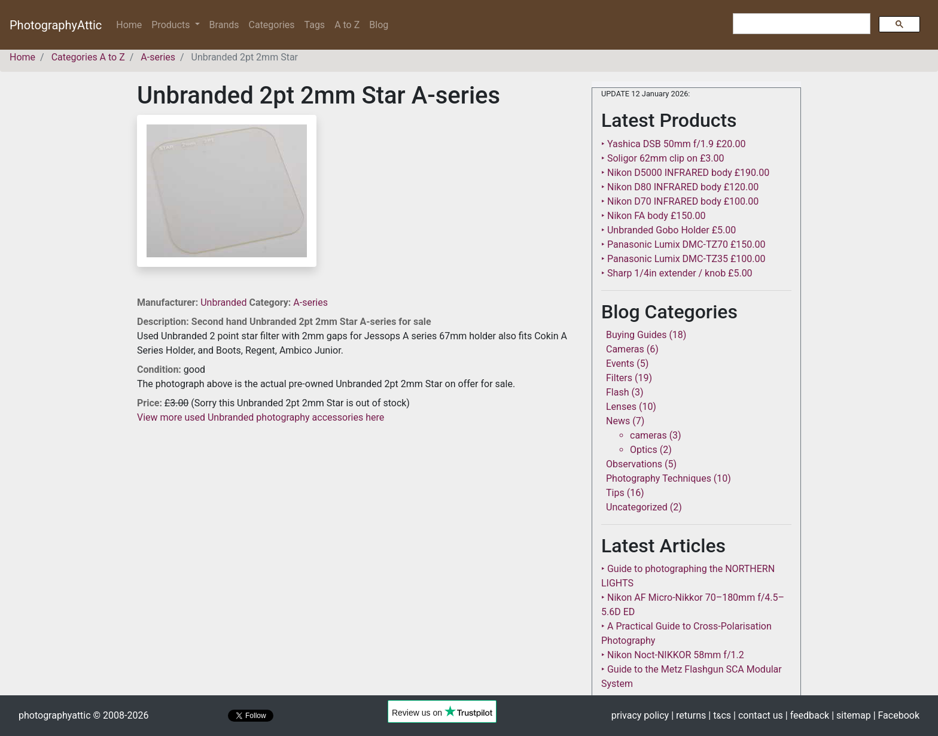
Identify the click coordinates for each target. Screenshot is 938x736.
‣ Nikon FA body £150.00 (653, 215)
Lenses (621, 406)
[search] (800, 24)
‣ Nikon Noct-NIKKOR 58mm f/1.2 (672, 655)
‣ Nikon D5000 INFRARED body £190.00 (685, 172)
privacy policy (640, 715)
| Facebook (896, 715)
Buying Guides (636, 334)
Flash (617, 392)
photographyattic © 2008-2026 (83, 715)
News (618, 421)
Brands (224, 25)
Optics (643, 449)
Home (131, 24)
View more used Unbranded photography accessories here (260, 417)
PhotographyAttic (56, 25)
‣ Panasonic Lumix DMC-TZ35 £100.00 (683, 258)
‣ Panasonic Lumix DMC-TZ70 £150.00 (683, 244)
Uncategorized (637, 507)
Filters (619, 378)
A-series (310, 302)
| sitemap (851, 715)
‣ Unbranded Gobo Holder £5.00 (668, 230)
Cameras (625, 349)
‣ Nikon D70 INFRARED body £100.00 (680, 201)
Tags (314, 25)
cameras (648, 435)
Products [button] (171, 25)
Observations (634, 464)
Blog (378, 25)
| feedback (807, 715)
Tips (615, 492)
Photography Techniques (658, 478)
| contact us (758, 715)
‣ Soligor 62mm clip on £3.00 (662, 158)
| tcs (719, 715)
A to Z (347, 25)
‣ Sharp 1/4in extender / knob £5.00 (677, 273)
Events (620, 363)
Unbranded (224, 302)
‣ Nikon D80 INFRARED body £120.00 (680, 187)
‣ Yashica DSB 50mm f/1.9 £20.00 (673, 144)
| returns (688, 715)
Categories (272, 25)
